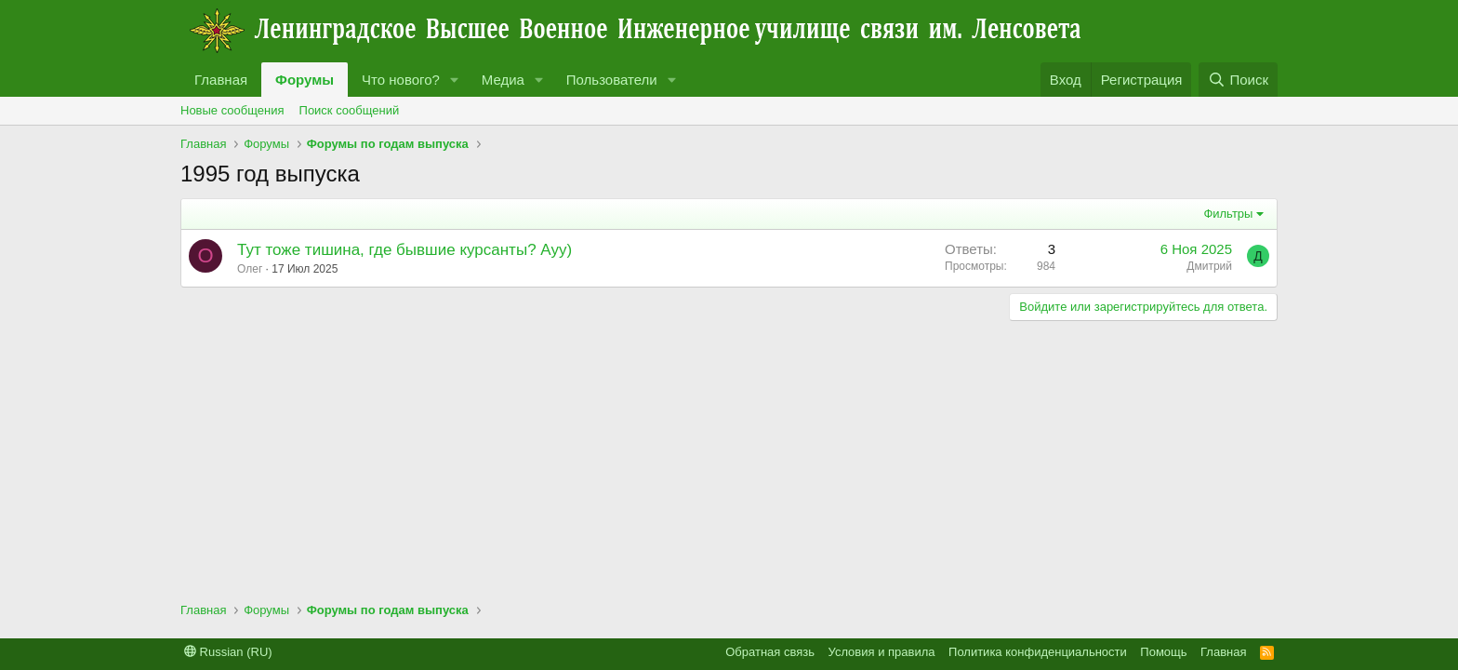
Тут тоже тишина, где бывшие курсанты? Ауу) (404, 250)
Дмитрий (1209, 266)
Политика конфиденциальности (1037, 652)
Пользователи (611, 79)
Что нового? (401, 79)
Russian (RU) (228, 652)
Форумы (304, 79)
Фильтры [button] (1228, 214)
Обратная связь (770, 652)
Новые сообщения (232, 110)
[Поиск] (1238, 79)
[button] (455, 79)
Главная (220, 79)
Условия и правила (881, 652)
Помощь (1163, 652)
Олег (249, 268)
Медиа (503, 79)
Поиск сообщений (349, 110)
